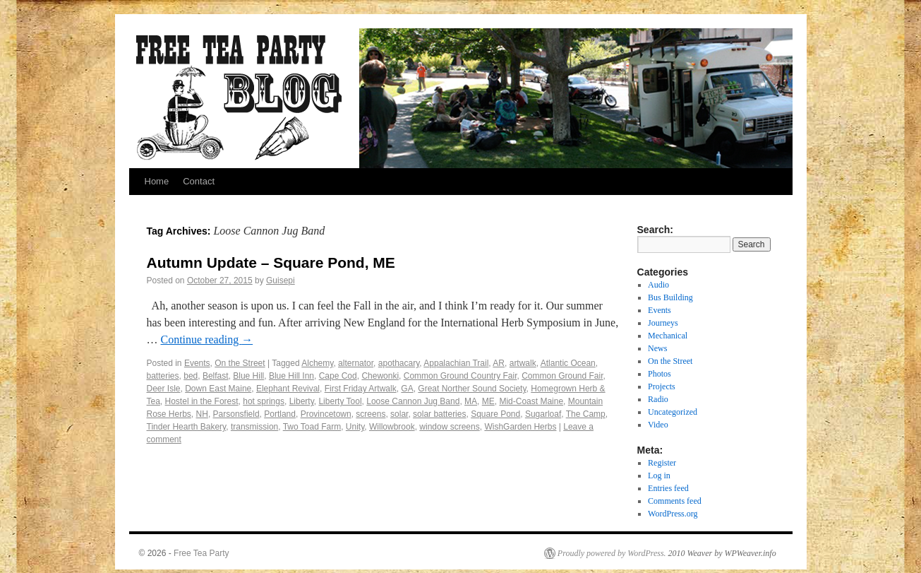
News (657, 348)
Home (157, 181)
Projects (661, 386)
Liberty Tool (339, 401)
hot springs (263, 401)
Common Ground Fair (562, 376)
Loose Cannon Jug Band (412, 401)
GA (407, 389)
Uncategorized (672, 412)
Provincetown (326, 414)
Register (662, 463)
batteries (163, 376)
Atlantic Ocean (568, 363)
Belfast (216, 376)
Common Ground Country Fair (460, 376)
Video (658, 425)
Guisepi (280, 280)
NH (202, 414)
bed (190, 376)
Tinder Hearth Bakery (187, 427)
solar (399, 414)
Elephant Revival (288, 389)
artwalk (523, 363)
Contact (199, 181)
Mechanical (667, 336)
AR (499, 363)
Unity (355, 427)
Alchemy (317, 363)
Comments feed (675, 501)
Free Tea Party (201, 553)
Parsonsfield (236, 414)
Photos (659, 374)
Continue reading (207, 339)
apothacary (398, 363)
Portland (280, 414)
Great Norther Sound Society (472, 389)
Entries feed (668, 488)
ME (488, 401)
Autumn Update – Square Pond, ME (271, 262)
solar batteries (439, 414)
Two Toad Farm (312, 427)
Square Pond (495, 414)
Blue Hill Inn (291, 376)
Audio (658, 285)
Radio (658, 399)
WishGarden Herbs (520, 427)
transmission (254, 427)
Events (197, 363)
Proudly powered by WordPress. (612, 553)
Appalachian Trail (455, 363)
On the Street (240, 363)
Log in (659, 475)
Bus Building (670, 297)
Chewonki (380, 376)
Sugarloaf (543, 414)
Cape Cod (338, 376)
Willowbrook (392, 427)
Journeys (663, 323)
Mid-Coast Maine (531, 401)
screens (370, 414)
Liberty (301, 401)
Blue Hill (248, 376)
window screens (449, 427)
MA (470, 401)
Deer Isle (164, 389)
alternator (355, 363)
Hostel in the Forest (202, 401)
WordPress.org (672, 514)
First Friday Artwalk (361, 389)
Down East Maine (218, 389)
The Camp (586, 414)
